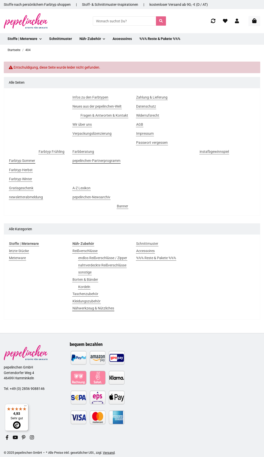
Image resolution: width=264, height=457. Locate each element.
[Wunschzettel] (225, 21)
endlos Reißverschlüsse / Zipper (102, 258)
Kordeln (84, 287)
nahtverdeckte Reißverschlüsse (102, 265)
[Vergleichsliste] (213, 21)
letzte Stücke (19, 251)
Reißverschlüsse (85, 251)
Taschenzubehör (85, 294)
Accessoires (145, 251)
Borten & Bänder (85, 280)
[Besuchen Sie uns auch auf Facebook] (7, 438)
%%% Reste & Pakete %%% (156, 258)
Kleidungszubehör (86, 301)
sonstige (85, 272)
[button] (237, 21)
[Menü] (25, 407)
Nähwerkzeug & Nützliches (93, 308)
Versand (109, 452)
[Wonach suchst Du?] (124, 21)
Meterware (17, 258)
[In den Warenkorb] (254, 21)
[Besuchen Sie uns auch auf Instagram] (32, 438)
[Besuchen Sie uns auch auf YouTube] (15, 438)
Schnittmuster (147, 244)
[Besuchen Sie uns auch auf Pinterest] (23, 438)
